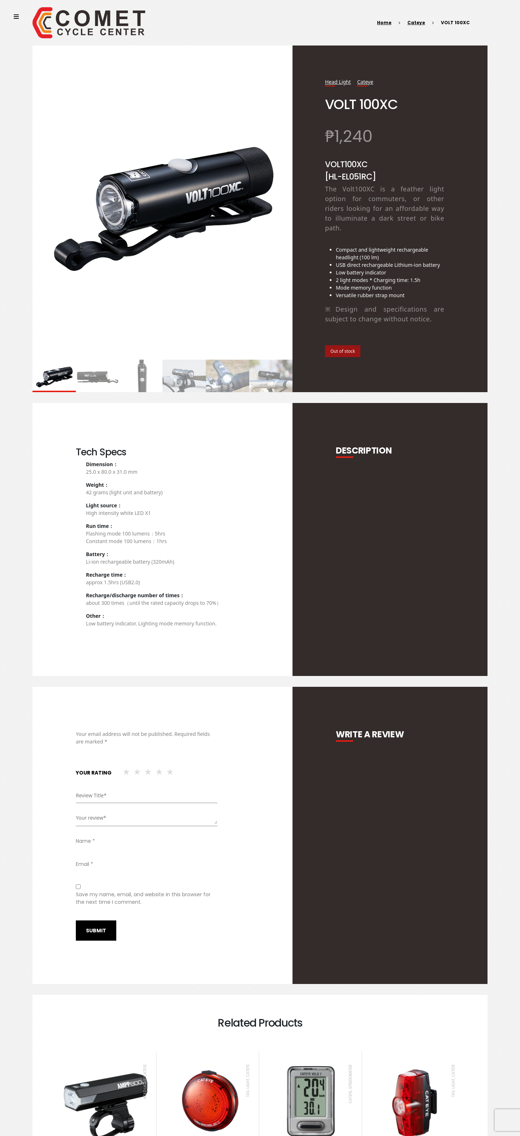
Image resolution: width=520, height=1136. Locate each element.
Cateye (416, 22)
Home (384, 22)
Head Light (338, 81)
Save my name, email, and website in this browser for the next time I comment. (143, 898)
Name (85, 841)
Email (84, 864)
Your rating (94, 772)
